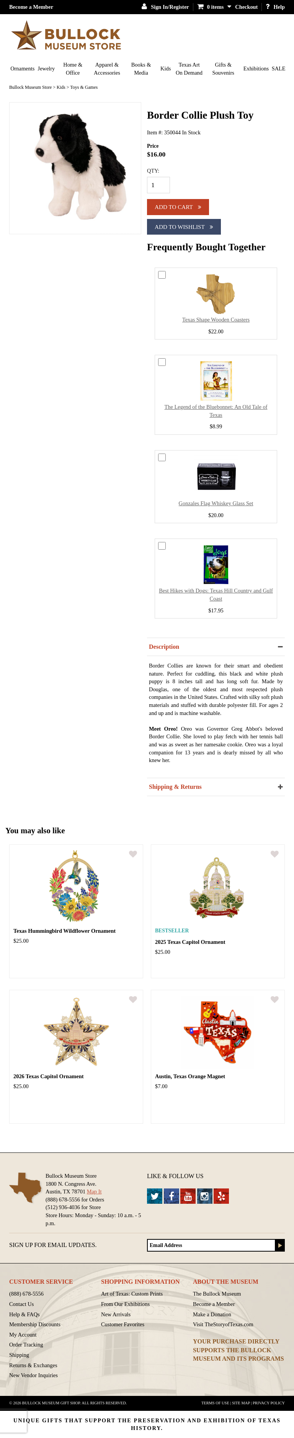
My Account (23, 1335)
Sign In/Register (165, 6)
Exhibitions (256, 68)
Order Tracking (26, 1345)
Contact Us (21, 1304)
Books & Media (141, 69)
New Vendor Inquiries (33, 1375)
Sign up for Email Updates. (53, 1245)
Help (275, 6)
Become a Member (31, 7)
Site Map (241, 1403)
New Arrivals (116, 1314)
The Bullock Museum (217, 1294)
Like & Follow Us (175, 1176)
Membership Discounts (34, 1324)
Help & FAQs (24, 1314)
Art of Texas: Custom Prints (132, 1294)
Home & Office (72, 69)
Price (152, 146)
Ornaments (22, 68)
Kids (165, 68)
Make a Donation (212, 1314)
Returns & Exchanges (33, 1365)
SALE (279, 68)
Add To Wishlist (184, 227)
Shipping (19, 1355)
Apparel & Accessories (107, 69)
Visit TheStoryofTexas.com (223, 1324)
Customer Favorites (122, 1324)
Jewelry (46, 68)
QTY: (153, 171)
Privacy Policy (269, 1403)
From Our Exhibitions (125, 1304)
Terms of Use (215, 1403)
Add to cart (178, 207)
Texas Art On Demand (189, 69)
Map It (94, 1191)
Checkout (246, 7)
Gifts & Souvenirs (223, 69)
